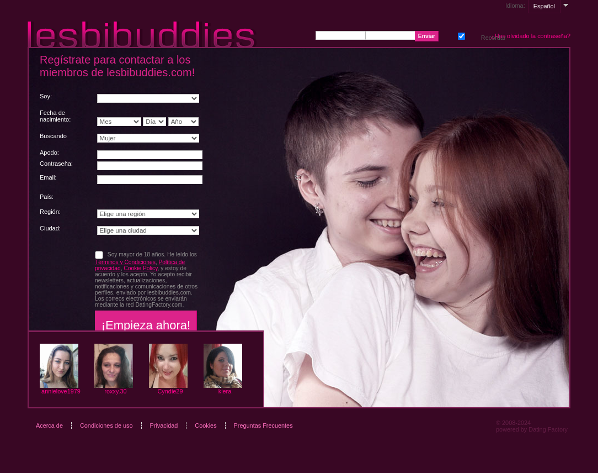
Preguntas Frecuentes (263, 425)
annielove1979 (61, 391)
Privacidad (164, 425)
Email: (48, 177)
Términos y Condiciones (125, 262)
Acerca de (49, 425)
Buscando (53, 136)
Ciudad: (50, 228)
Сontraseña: (56, 163)
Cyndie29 (170, 391)
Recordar (460, 35)
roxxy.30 (115, 391)
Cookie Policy (140, 268)
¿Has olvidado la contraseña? (530, 36)
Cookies (205, 425)
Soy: (46, 96)
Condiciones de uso (106, 425)
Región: (50, 211)
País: (47, 196)
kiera (225, 391)
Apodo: (49, 152)
